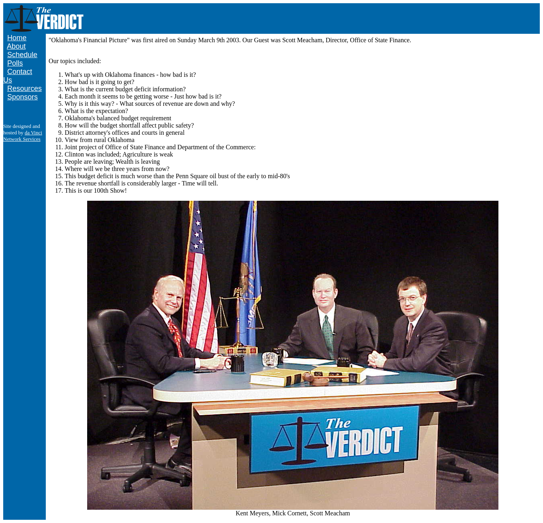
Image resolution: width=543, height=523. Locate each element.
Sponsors (22, 97)
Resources (24, 88)
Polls (15, 63)
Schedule (22, 55)
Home (17, 38)
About (16, 46)
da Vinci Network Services (22, 136)
